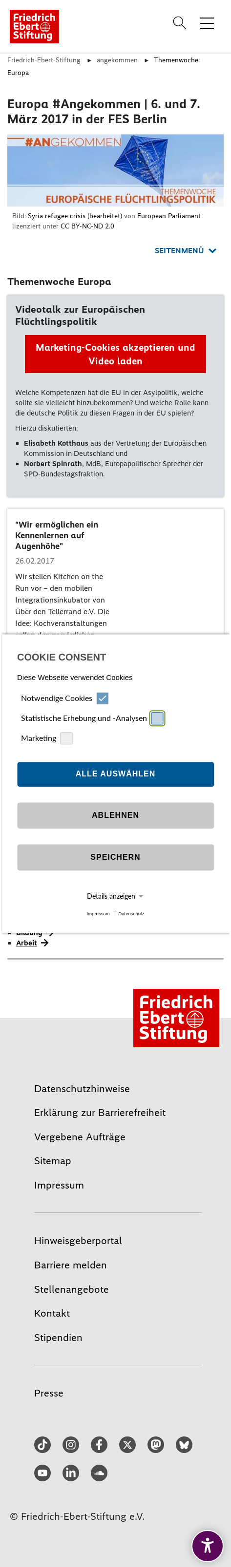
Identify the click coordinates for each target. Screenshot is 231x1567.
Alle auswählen (116, 774)
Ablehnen (115, 816)
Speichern (115, 857)
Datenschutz (131, 913)
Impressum (97, 913)
